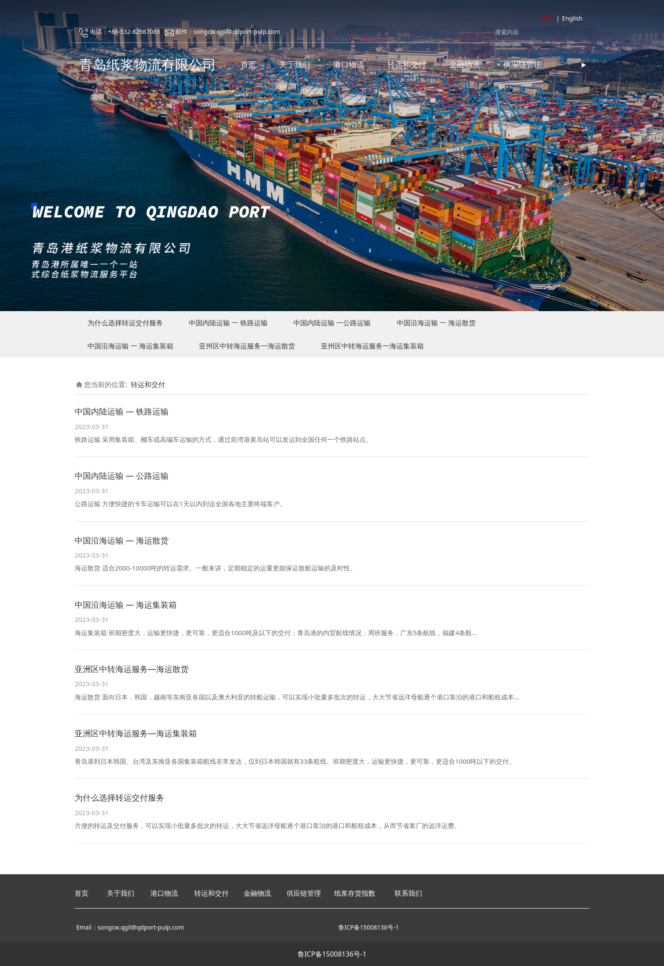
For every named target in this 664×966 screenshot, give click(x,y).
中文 (548, 19)
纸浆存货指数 (354, 893)
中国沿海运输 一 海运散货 (436, 322)
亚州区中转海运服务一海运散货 (247, 346)
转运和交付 (406, 64)
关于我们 (294, 64)
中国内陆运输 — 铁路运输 (122, 411)
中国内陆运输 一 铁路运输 (228, 322)
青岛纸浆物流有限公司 (147, 64)
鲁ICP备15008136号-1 (332, 954)
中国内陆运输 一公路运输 (332, 322)
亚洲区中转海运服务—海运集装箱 (136, 733)
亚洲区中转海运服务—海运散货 (132, 669)
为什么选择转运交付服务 (125, 322)
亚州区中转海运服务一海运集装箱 (372, 346)
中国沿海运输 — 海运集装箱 (126, 604)
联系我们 (408, 893)
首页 (248, 64)
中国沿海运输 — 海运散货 (122, 540)
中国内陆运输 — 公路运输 (122, 475)
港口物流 (348, 64)
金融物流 (464, 64)
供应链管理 (522, 64)
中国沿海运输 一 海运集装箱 (130, 346)
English (572, 19)
